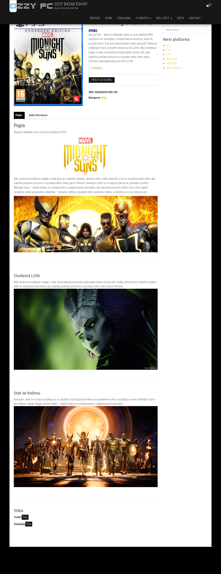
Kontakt (195, 18)
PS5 (104, 109)
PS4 (168, 62)
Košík (108, 18)
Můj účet (164, 18)
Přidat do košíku (102, 92)
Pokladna (124, 18)
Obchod (95, 18)
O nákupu (143, 18)
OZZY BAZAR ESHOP (70, 4)
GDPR (180, 18)
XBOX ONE (171, 75)
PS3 (168, 58)
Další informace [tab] (38, 127)
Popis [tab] (19, 127)
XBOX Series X (174, 80)
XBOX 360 (171, 71)
